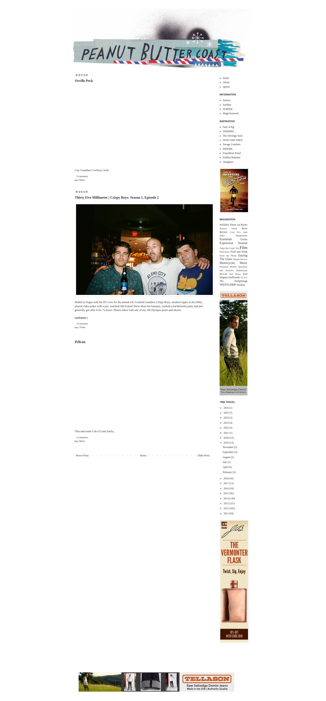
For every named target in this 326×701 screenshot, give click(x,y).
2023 (226, 422)
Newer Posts (82, 455)
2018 (226, 478)
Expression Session (233, 243)
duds (245, 232)
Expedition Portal (232, 153)
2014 (226, 498)
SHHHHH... (229, 131)
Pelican (80, 342)
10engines (228, 161)
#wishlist (224, 224)
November (228, 447)
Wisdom (240, 284)
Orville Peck (84, 81)
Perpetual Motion (228, 266)
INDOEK (228, 148)
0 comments (82, 176)
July (225, 462)
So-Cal (223, 273)
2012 (226, 508)
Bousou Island (228, 228)
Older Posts (204, 455)
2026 (226, 407)
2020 (226, 437)
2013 (226, 503)
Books (244, 224)
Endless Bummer (231, 157)
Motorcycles (227, 263)
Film (243, 247)
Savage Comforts (232, 144)
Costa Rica (235, 232)
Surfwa (226, 100)
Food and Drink (239, 251)
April (226, 467)
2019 (226, 442)
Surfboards (234, 277)
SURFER (227, 109)
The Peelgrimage (233, 281)
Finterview (225, 251)
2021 (226, 432)
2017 (226, 483)
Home (143, 455)
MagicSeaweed (230, 113)
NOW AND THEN (232, 140)
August (227, 457)
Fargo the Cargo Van (229, 248)
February (227, 472)
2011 (226, 513)
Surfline (227, 104)
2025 (226, 412)
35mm (82, 327)
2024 (226, 417)
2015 (226, 493)
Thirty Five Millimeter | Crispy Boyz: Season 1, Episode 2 (117, 197)
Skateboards (241, 270)
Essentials (226, 239)
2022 (226, 427)
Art (238, 224)
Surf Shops (235, 274)
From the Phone (228, 255)
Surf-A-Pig (228, 127)
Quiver (226, 86)
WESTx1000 (228, 284)
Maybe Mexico (240, 259)
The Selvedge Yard (232, 135)
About (226, 82)
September (228, 452)
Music (82, 180)
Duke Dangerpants (233, 235)
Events (243, 239)
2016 (226, 488)
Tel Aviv (243, 277)
